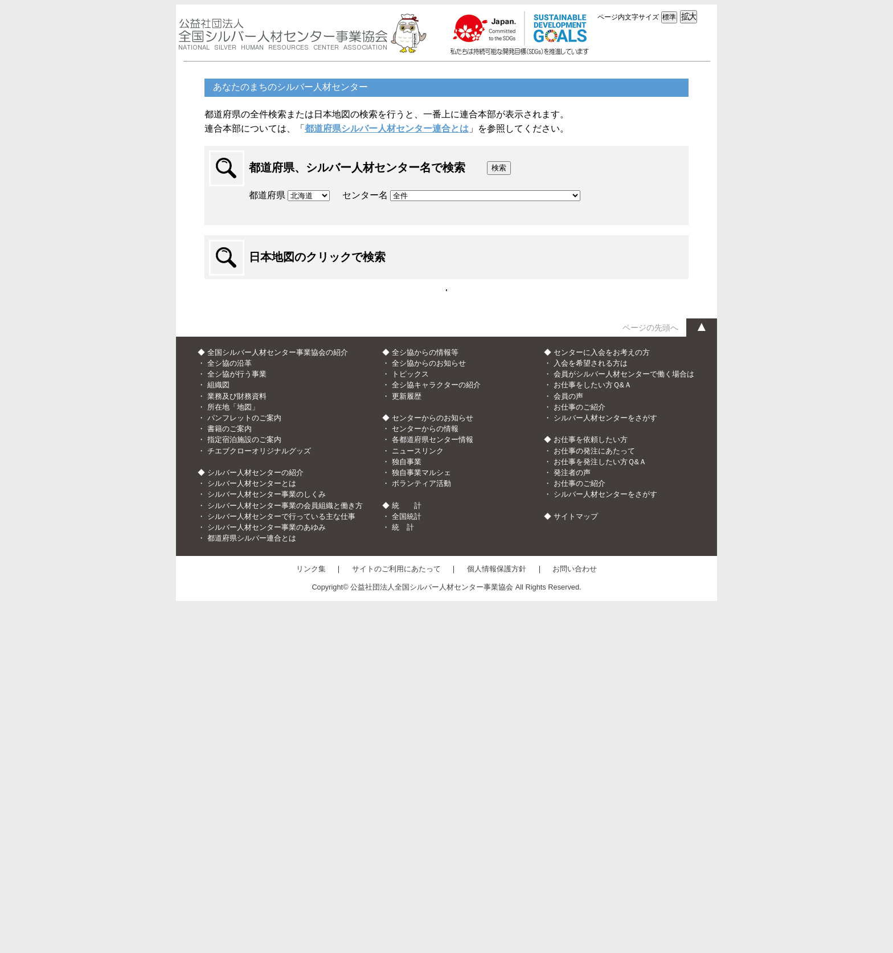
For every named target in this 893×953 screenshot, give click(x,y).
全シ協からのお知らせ (429, 710)
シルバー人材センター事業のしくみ (266, 841)
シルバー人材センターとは (251, 830)
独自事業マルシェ (421, 819)
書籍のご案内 (229, 775)
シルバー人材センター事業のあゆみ (266, 874)
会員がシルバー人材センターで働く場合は (624, 721)
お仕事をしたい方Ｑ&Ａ (593, 732)
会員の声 (568, 743)
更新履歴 (406, 743)
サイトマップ (576, 863)
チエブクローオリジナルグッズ (259, 798)
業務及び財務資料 (237, 743)
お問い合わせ (574, 916)
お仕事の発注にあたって (594, 798)
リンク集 (311, 916)
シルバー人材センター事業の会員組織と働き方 (285, 852)
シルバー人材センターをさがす (605, 764)
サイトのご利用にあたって (396, 916)
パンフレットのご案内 (244, 764)
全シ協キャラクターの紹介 (436, 732)
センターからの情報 (425, 775)
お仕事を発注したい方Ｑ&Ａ (600, 808)
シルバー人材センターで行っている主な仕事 (281, 863)
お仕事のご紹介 (579, 754)
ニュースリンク (418, 798)
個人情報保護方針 (496, 916)
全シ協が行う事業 (237, 721)
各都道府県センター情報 (432, 787)
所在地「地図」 (233, 754)
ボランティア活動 (421, 830)
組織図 (218, 732)
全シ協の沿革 (229, 710)
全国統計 (406, 863)
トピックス (410, 721)
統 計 (403, 874)
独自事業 (406, 808)
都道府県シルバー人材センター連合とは (387, 128)
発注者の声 (572, 819)
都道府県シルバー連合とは (251, 885)
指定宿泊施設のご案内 (244, 787)
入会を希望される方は (591, 710)
